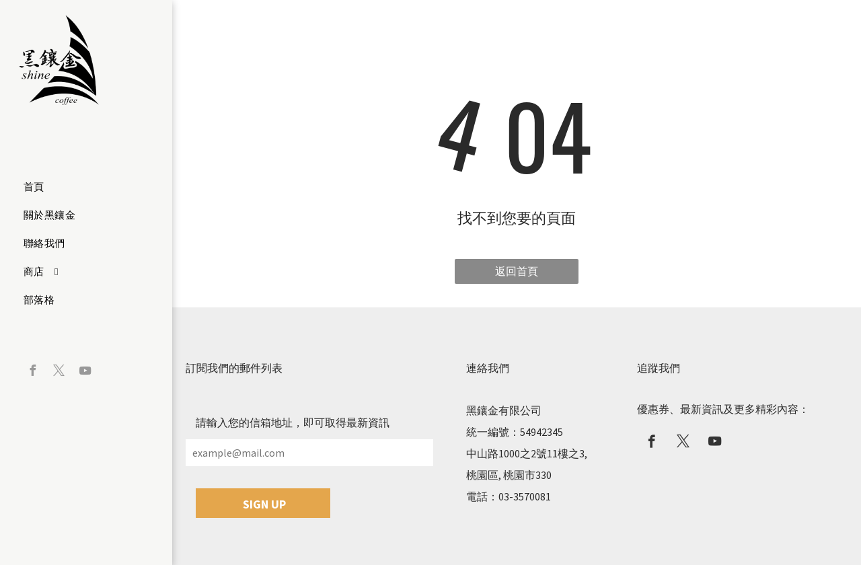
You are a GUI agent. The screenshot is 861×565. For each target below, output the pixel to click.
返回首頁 (516, 271)
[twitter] (58, 372)
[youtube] (84, 372)
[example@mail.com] (309, 452)
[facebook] (32, 372)
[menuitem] (81, 187)
